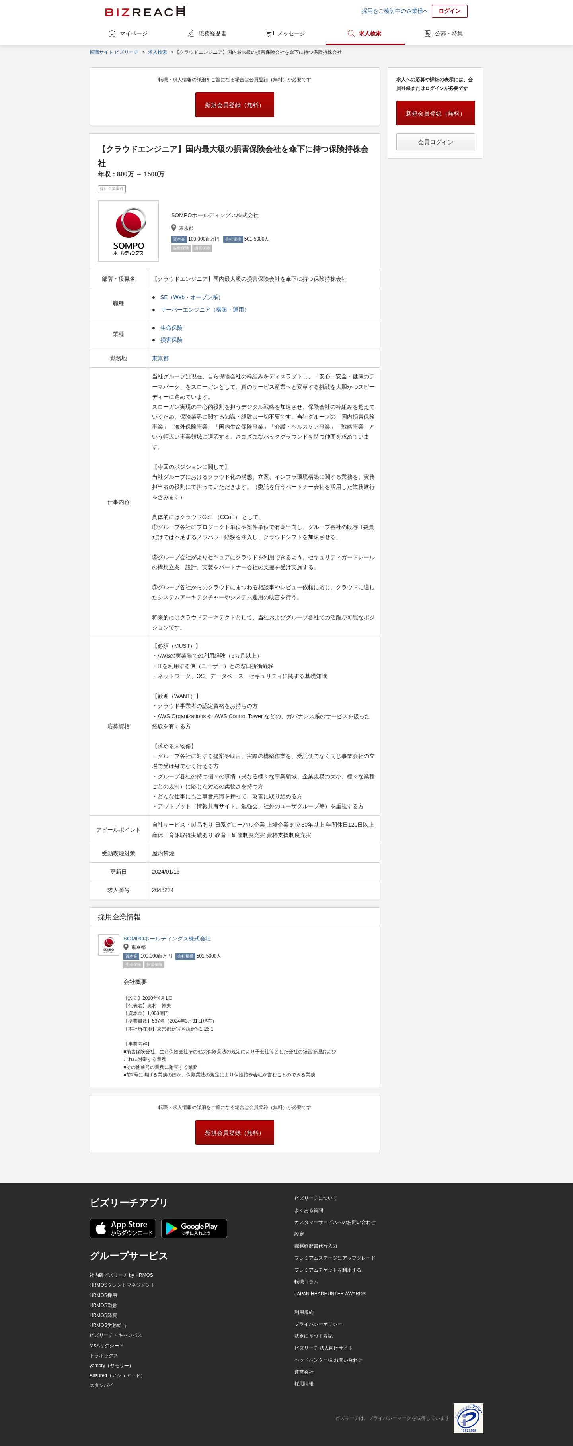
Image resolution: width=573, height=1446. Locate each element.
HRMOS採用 (103, 1295)
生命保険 (171, 328)
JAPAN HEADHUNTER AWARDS (330, 1294)
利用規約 (304, 1312)
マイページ (134, 33)
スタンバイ (101, 1385)
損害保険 (171, 340)
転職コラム (306, 1282)
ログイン (450, 11)
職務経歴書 (212, 33)
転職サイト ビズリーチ (114, 52)
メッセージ (291, 33)
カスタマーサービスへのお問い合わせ (335, 1222)
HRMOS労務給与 (108, 1325)
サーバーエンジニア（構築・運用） (204, 309)
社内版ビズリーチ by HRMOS (121, 1275)
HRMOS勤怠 (103, 1305)
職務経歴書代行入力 (315, 1246)
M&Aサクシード (107, 1345)
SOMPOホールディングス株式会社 (167, 938)
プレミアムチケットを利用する (327, 1270)
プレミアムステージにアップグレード (335, 1258)
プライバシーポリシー (318, 1324)
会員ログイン (436, 142)
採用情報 (304, 1384)
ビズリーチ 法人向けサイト (323, 1348)
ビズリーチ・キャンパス (116, 1335)
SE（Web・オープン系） (192, 297)
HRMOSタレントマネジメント (122, 1285)
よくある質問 (308, 1210)
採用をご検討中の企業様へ (395, 11)
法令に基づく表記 (313, 1336)
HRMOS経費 (103, 1315)
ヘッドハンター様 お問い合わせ (328, 1360)
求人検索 (370, 33)
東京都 (161, 358)
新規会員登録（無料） (235, 105)
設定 (299, 1234)
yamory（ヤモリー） (112, 1365)
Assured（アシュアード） (117, 1375)
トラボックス (104, 1355)
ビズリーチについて (315, 1198)
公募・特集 (449, 33)
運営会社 (304, 1372)
